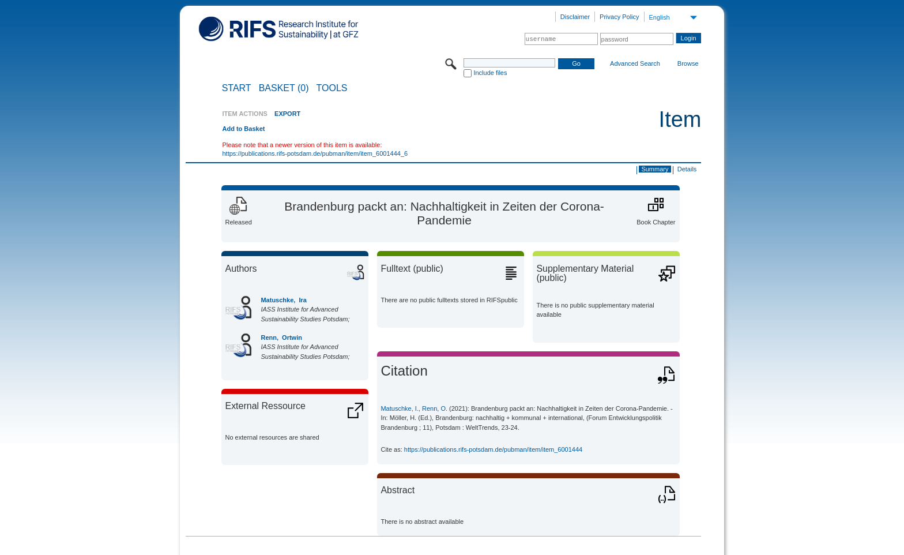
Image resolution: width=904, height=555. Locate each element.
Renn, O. (434, 408)
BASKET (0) (284, 88)
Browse (688, 63)
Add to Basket (243, 128)
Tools (332, 88)
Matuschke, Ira (283, 300)
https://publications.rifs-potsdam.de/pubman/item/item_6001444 (493, 449)
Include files (490, 72)
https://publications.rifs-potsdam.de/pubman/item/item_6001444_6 (315, 153)
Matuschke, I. (399, 408)
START (236, 88)
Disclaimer (575, 16)
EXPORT (287, 113)
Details (687, 169)
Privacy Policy (619, 16)
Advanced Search (635, 63)
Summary (654, 169)
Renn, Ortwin (281, 337)
